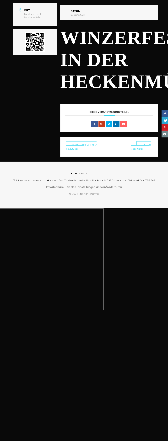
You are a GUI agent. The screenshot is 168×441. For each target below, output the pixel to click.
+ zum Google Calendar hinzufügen (81, 146)
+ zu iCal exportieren (141, 146)
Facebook (79, 173)
